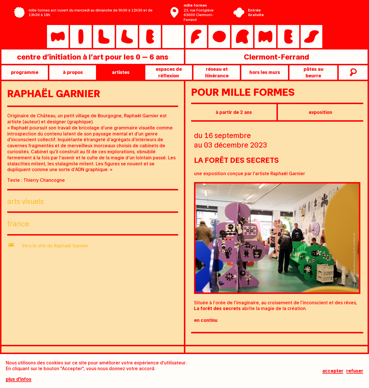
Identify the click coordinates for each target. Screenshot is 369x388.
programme (24, 72)
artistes (120, 72)
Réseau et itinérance (217, 72)
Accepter (332, 370)
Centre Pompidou (306, 8)
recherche (352, 72)
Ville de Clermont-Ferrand (306, 16)
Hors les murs (264, 72)
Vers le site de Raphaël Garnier (55, 245)
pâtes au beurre (313, 72)
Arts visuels (25, 200)
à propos (73, 72)
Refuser (354, 370)
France (18, 223)
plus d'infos (18, 379)
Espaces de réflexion (169, 72)
